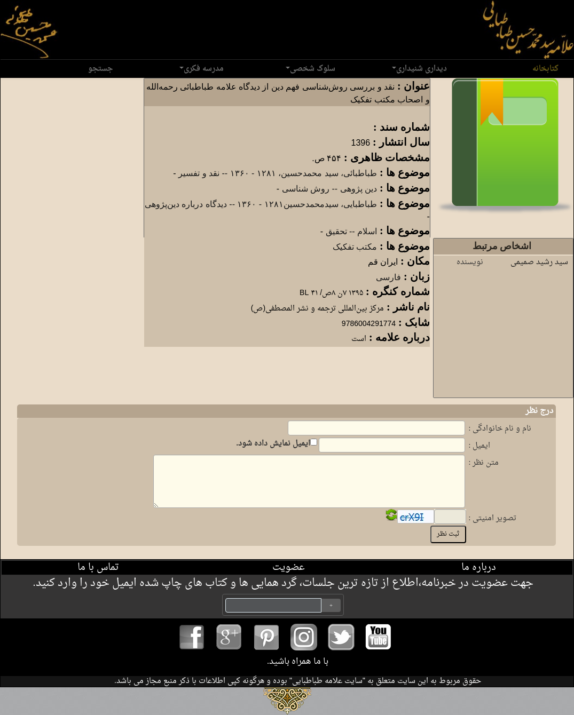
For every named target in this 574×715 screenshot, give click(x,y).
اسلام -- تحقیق (352, 231)
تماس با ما (98, 567)
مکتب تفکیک (355, 246)
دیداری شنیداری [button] (419, 68)
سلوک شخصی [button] (310, 68)
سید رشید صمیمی (539, 262)
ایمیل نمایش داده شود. (274, 444)
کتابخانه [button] (543, 68)
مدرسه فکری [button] (201, 68)
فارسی (388, 277)
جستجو (100, 68)
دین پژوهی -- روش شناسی (329, 188)
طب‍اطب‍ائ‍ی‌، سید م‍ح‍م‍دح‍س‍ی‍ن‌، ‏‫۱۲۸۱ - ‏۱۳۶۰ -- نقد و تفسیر (277, 173)
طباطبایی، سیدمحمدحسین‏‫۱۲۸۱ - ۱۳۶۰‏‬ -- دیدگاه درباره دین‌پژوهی (261, 204)
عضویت (288, 567)
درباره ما (478, 567)
